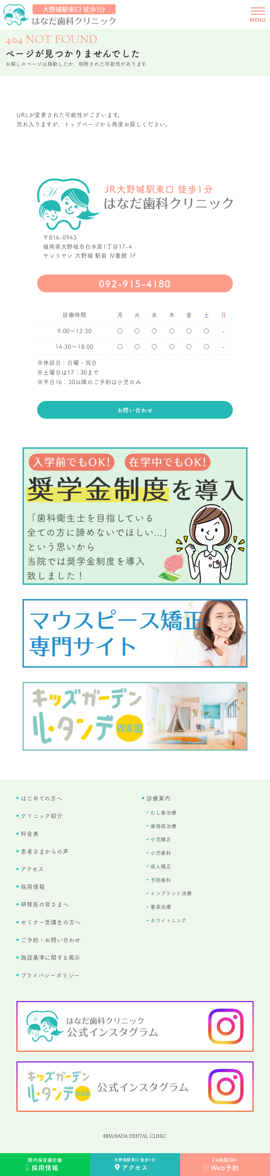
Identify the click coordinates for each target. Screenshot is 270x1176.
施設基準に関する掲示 (50, 957)
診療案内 (158, 798)
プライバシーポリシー (50, 975)
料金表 (30, 833)
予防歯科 (160, 879)
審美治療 (160, 906)
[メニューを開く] (257, 15)
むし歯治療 (163, 812)
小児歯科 (160, 852)
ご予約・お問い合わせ (51, 940)
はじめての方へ (41, 798)
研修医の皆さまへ (45, 904)
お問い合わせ (135, 410)
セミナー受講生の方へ (51, 922)
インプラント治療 (171, 892)
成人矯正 (160, 866)
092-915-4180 (135, 283)
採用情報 (33, 886)
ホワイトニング (168, 920)
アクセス (32, 869)
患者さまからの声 (45, 851)
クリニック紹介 (42, 815)
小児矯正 (160, 839)
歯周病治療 (163, 825)
